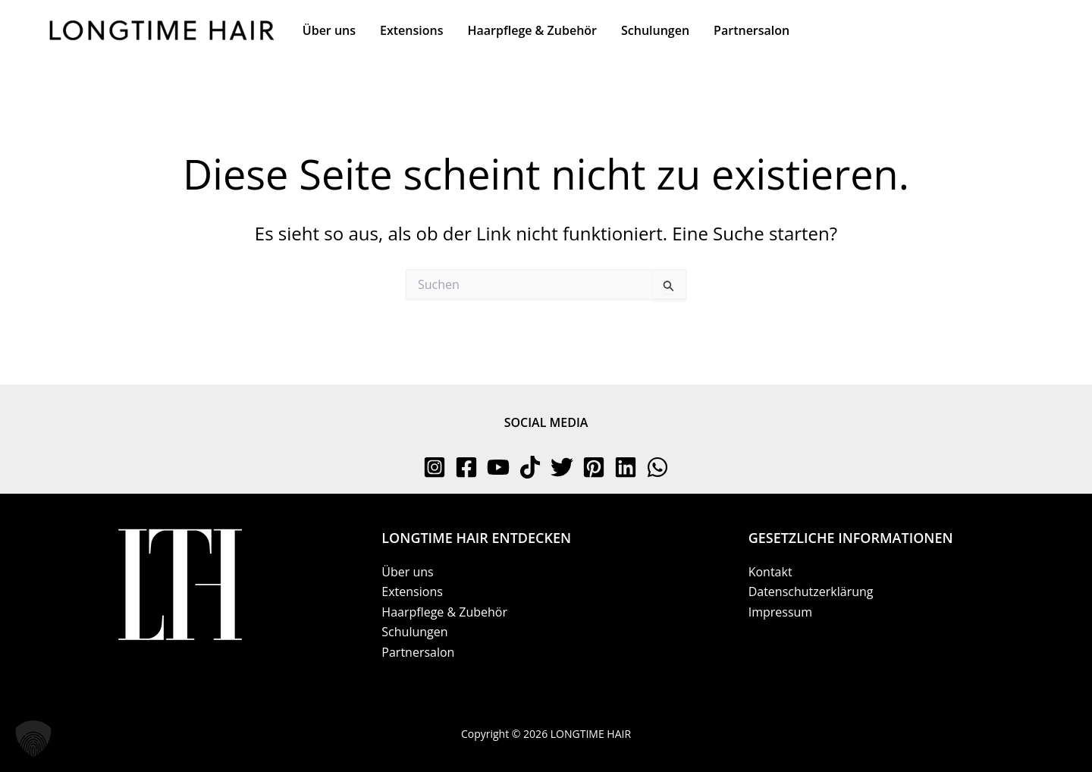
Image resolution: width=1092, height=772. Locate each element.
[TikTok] (530, 467)
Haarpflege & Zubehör (444, 612)
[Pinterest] (593, 467)
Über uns (407, 571)
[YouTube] (498, 467)
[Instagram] (434, 467)
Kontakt (770, 571)
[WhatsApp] (657, 467)
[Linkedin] (625, 467)
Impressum (780, 612)
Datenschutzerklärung (811, 591)
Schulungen (414, 631)
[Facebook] (466, 467)
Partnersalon (417, 652)
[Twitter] (562, 467)
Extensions (412, 591)
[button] (33, 738)
